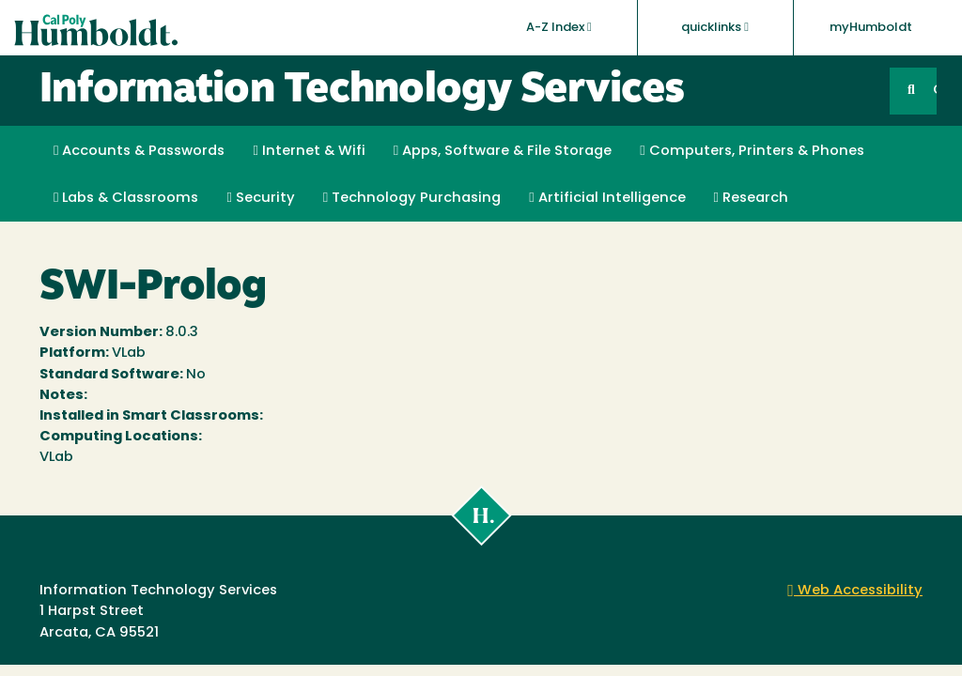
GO (935, 91)
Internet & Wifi (309, 151)
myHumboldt (871, 28)
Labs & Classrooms (126, 198)
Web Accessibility (855, 591)
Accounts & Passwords (139, 151)
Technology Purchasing (412, 198)
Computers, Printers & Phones (751, 151)
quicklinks (715, 27)
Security (260, 198)
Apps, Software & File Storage (503, 151)
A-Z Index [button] (559, 27)
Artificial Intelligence (607, 198)
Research (751, 198)
